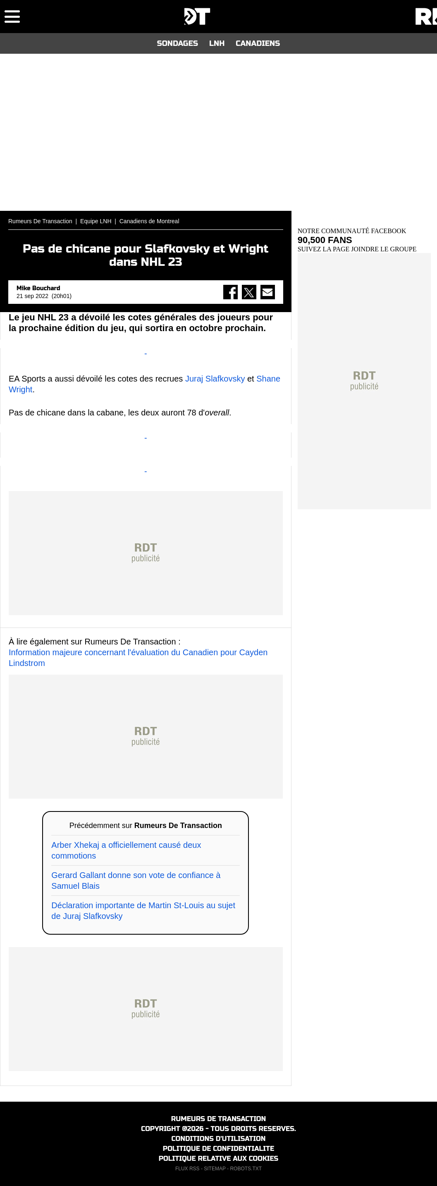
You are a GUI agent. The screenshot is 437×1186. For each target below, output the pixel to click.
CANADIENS (258, 43)
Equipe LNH (96, 221)
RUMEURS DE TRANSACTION (218, 1119)
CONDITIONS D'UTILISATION (219, 1139)
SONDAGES (177, 43)
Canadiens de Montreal (149, 221)
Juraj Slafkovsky (215, 378)
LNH (216, 43)
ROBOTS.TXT (246, 1169)
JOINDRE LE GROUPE (383, 249)
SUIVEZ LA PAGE (324, 249)
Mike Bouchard (38, 288)
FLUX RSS (187, 1169)
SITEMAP (214, 1169)
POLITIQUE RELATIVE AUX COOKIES (219, 1158)
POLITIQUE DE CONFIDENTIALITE (218, 1149)
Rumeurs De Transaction (40, 221)
